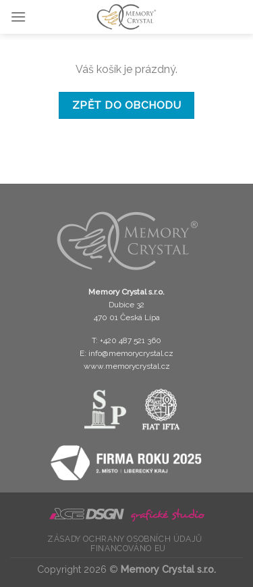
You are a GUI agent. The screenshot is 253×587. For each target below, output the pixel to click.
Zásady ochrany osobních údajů (124, 539)
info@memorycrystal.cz (130, 353)
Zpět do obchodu (126, 105)
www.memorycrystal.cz (127, 366)
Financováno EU (128, 548)
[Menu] (18, 16)
